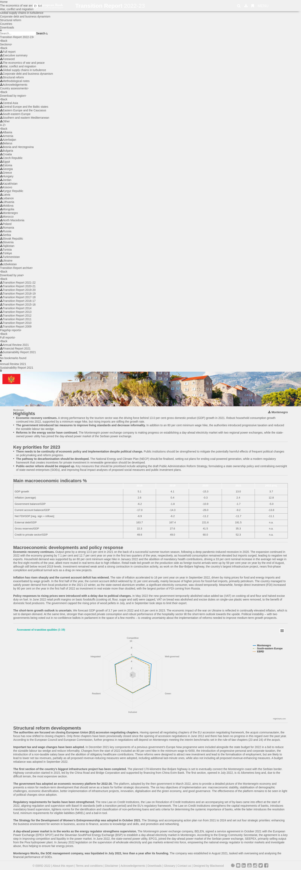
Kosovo (6, 187)
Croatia (6, 154)
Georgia (6, 169)
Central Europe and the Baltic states (24, 106)
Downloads (7, 27)
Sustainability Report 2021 (18, 352)
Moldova (6, 205)
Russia (5, 231)
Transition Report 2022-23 (17, 37)
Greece (6, 172)
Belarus (6, 143)
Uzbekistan (8, 264)
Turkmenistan (10, 257)
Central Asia (9, 103)
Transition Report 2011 (16, 319)
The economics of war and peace (22, 62)
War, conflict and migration (18, 66)
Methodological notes (14, 81)
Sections (6, 44)
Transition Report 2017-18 (18, 297)
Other (5, 121)
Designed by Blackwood (208, 865)
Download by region (13, 95)
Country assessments (14, 88)
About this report (63, 865)
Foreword (7, 59)
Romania (7, 227)
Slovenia (7, 242)
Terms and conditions (89, 865)
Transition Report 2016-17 (18, 300)
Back (3, 40)
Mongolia (7, 209)
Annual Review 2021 (14, 344)
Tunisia (6, 249)
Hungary (6, 176)
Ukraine (6, 260)
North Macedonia (12, 220)
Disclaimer (111, 865)
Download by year (12, 275)
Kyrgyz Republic (11, 191)
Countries (6, 23)
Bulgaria (6, 150)
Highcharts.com (279, 719)
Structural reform (10, 20)
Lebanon (7, 198)
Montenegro (9, 213)
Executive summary (13, 55)
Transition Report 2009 (16, 326)
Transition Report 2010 (16, 322)
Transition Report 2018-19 (18, 293)
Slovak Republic (11, 238)
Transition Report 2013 (16, 311)
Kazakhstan (8, 183)
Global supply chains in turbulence (21, 12)
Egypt (5, 161)
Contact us (184, 865)
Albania (6, 132)
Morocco (7, 216)
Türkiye (6, 253)
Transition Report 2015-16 (18, 304)
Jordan (5, 180)
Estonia (6, 165)
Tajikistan (7, 246)
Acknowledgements (13, 84)
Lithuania (7, 202)
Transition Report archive (16, 268)
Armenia (6, 136)
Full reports (7, 337)
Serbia (5, 235)
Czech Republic (11, 158)
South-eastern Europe (15, 114)
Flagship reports (10, 330)
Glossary (169, 865)
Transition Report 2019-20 (18, 289)
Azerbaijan (8, 139)
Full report (7, 51)
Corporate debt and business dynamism (25, 16)
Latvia (5, 194)
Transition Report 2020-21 (18, 286)
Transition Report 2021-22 (18, 282)
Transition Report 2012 (16, 315)
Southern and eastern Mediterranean (24, 117)
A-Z (3, 125)
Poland (6, 224)
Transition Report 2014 (16, 308)
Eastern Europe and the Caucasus (23, 110)
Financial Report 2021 (15, 348)
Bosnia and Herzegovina (17, 147)
